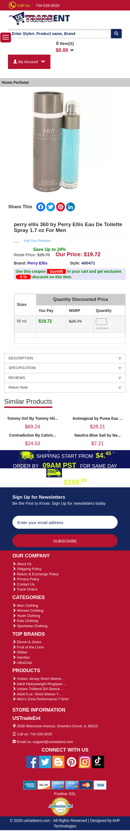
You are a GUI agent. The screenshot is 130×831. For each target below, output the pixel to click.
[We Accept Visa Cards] (100, 784)
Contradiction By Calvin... (32, 435)
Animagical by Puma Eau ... (97, 418)
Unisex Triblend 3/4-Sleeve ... (38, 689)
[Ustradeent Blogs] (58, 761)
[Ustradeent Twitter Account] (45, 761)
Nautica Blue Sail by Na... (97, 435)
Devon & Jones (26, 642)
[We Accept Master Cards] (86, 784)
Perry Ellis (37, 263)
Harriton (21, 657)
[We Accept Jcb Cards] (72, 784)
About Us (21, 564)
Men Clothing (25, 605)
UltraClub (22, 663)
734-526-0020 (47, 5)
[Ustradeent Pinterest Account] (72, 761)
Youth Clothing (26, 616)
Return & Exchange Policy (35, 574)
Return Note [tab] (65, 387)
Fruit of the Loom (28, 647)
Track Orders (25, 589)
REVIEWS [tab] (65, 378)
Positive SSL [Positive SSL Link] (65, 794)
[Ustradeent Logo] (39, 17)
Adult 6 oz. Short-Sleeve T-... (37, 694)
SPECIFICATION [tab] (65, 368)
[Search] (116, 33)
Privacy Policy (25, 579)
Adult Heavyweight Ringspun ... (39, 684)
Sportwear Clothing (29, 626)
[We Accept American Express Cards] (29, 784)
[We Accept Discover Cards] (43, 784)
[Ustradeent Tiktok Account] (98, 761)
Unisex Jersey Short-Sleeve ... (38, 679)
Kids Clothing (25, 621)
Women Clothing (27, 610)
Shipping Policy (27, 569)
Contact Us (23, 584)
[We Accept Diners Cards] (58, 784)
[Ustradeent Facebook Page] (32, 761)
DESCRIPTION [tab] (65, 358)
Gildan (19, 652)
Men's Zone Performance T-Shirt (40, 699)
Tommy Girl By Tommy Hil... (32, 418)
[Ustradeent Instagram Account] (85, 761)
